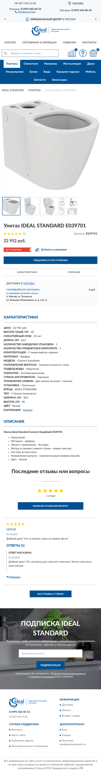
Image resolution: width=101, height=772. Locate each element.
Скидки (66, 735)
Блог (65, 729)
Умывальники (14, 71)
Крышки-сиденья (68, 71)
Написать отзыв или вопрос (50, 506)
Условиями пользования (42, 677)
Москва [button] (29, 283)
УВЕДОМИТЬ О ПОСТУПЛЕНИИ (50, 260)
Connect (27, 410)
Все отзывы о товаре (50, 594)
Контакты (89, 42)
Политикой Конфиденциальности (68, 673)
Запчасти (40, 79)
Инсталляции (72, 63)
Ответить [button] (13, 577)
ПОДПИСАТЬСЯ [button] (50, 665)
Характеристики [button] (27, 272)
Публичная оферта (22, 740)
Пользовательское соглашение (29, 746)
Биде (47, 71)
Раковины (50, 63)
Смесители (31, 63)
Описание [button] (74, 272)
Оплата (66, 710)
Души (91, 63)
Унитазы (11, 63)
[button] (25, 12)
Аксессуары (59, 79)
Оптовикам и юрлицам (39, 42)
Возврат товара (71, 716)
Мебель (91, 71)
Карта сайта (18, 735)
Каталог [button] (10, 42)
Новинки (69, 42)
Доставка (67, 705)
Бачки (33, 71)
